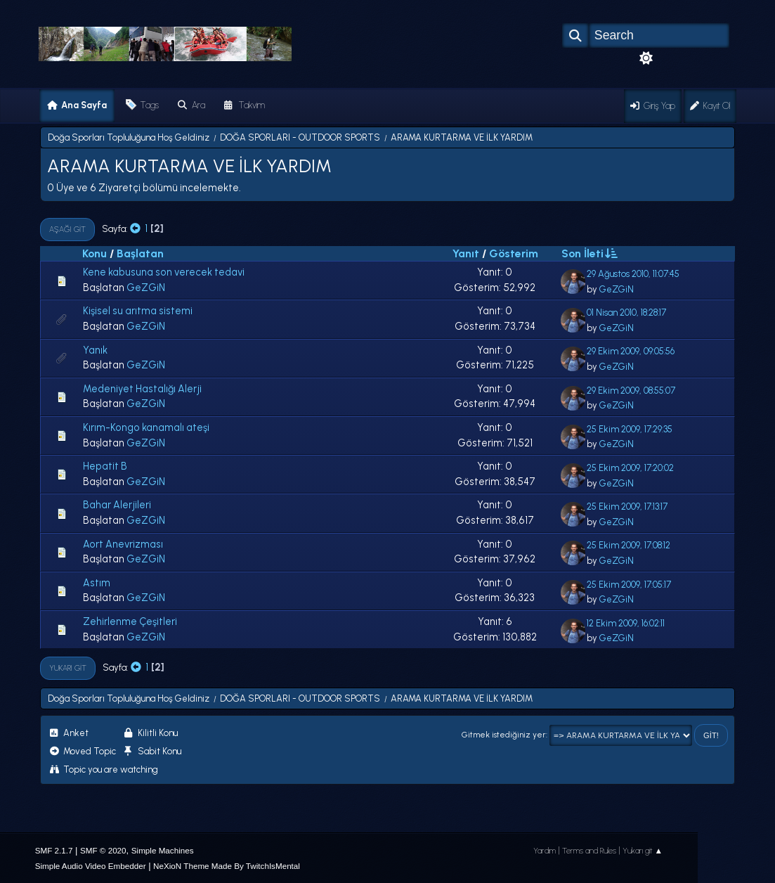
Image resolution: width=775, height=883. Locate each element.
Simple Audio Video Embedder (90, 865)
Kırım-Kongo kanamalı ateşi (146, 427)
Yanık (95, 350)
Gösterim (513, 253)
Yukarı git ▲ (643, 851)
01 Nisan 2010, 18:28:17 (626, 312)
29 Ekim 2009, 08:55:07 (631, 390)
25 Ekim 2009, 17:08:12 (628, 545)
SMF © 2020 (103, 850)
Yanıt (465, 253)
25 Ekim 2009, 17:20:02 (630, 468)
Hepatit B (105, 466)
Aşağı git (67, 229)
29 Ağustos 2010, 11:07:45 (633, 274)
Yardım (544, 851)
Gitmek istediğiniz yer (504, 735)
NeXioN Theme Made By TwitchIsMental (226, 865)
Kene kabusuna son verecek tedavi (164, 272)
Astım (96, 582)
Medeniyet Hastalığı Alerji (142, 388)
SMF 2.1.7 (54, 850)
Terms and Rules (589, 851)
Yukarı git (67, 668)
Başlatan (140, 253)
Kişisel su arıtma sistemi (138, 310)
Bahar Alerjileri (117, 504)
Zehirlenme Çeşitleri (130, 621)
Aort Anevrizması (123, 544)
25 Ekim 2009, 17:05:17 (629, 584)
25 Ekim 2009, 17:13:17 (627, 506)
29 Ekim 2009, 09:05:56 (631, 351)
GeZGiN (145, 287)
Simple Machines (162, 850)
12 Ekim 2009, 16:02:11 (626, 623)
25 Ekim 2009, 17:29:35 (629, 429)
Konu (94, 253)
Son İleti (588, 253)
